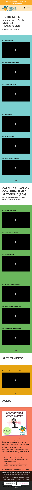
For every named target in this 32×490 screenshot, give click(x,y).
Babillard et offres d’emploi (12, 1)
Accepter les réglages (10, 483)
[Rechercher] (23, 8)
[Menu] (27, 8)
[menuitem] (12, 1)
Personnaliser (16, 487)
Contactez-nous (23, 1)
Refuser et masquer (23, 483)
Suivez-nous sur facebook (16, 3)
